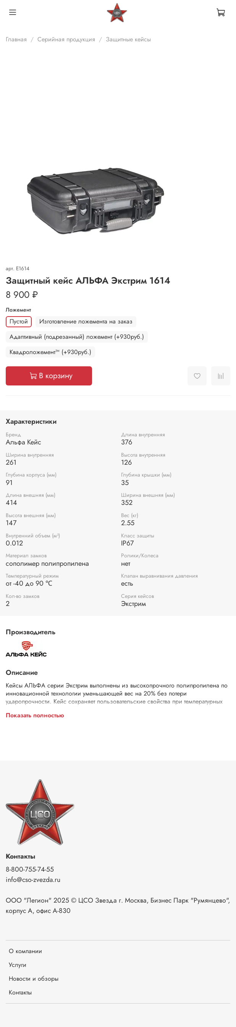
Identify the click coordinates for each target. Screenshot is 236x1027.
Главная (16, 39)
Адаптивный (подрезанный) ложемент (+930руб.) (77, 336)
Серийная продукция (66, 39)
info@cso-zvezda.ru (33, 880)
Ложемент (18, 310)
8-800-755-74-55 (30, 869)
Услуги (17, 964)
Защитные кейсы (128, 39)
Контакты (20, 992)
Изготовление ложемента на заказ (86, 321)
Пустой (19, 321)
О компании (25, 951)
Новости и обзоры (33, 978)
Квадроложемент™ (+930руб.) (50, 352)
